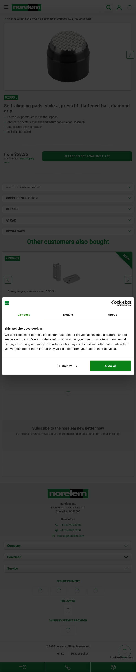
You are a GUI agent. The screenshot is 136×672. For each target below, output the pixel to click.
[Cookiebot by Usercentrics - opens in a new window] (114, 303)
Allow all (111, 366)
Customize (67, 366)
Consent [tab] (24, 314)
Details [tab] (68, 314)
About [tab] (112, 314)
